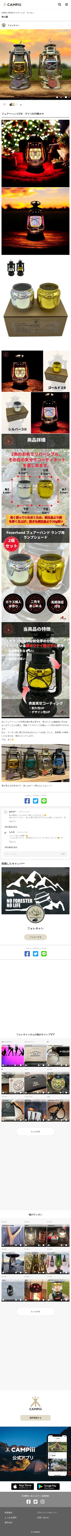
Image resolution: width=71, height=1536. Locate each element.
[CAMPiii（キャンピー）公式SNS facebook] (28, 1501)
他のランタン (35, 1214)
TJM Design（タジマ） (54, 1100)
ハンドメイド (28, 1045)
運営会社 (8, 1522)
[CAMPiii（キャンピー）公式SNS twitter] (35, 1501)
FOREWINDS (51, 1225)
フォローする (35, 937)
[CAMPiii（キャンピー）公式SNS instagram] (42, 1501)
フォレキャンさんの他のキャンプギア (35, 1034)
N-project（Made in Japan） (55, 1045)
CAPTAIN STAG (6, 1252)
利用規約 (8, 1512)
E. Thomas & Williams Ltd (32, 1252)
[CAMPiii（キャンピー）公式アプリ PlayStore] (48, 1487)
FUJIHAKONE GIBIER (8, 1225)
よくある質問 (10, 1517)
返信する (12, 821)
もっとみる (35, 1132)
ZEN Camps (5, 1100)
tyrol (26, 1280)
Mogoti (4, 1072)
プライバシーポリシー (47, 1512)
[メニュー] (66, 4)
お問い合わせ (43, 1517)
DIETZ (26, 1225)
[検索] (59, 5)
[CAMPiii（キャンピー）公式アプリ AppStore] (23, 1487)
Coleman (50, 1280)
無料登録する (35, 1418)
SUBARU (27, 1072)
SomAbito (50, 1072)
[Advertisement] (35, 995)
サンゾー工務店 (6, 1045)
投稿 (63, 854)
